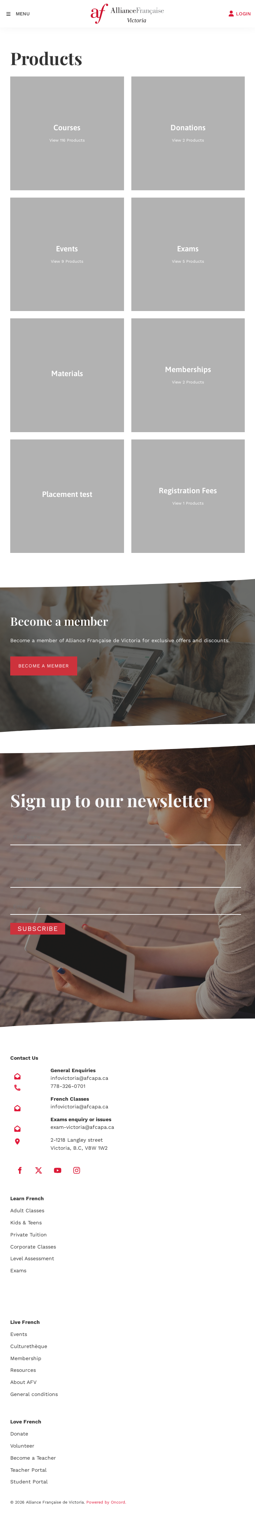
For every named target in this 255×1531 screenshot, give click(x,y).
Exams (18, 1270)
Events (18, 1334)
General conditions (34, 1394)
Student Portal (29, 1482)
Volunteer (22, 1446)
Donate (19, 1434)
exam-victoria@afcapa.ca (82, 1127)
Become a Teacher (33, 1458)
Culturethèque (28, 1346)
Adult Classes (27, 1210)
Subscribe (38, 928)
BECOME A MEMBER (35, 660)
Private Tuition (28, 1235)
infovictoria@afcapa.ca (79, 1078)
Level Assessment (32, 1258)
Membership (25, 1358)
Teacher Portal (28, 1470)
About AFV (23, 1382)
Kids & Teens (26, 1222)
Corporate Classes (33, 1247)
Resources (23, 1370)
